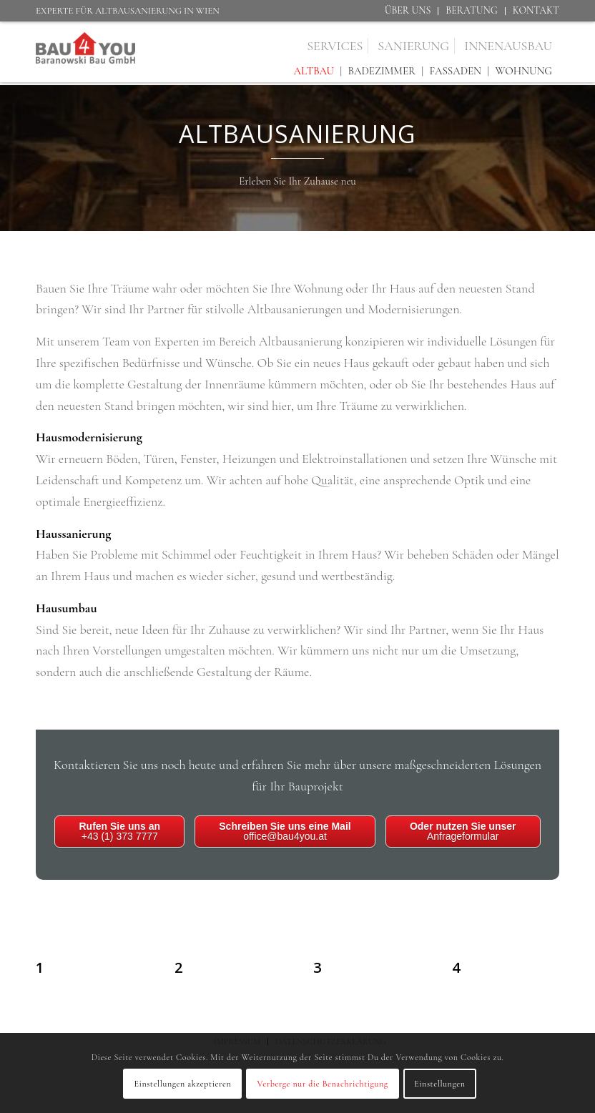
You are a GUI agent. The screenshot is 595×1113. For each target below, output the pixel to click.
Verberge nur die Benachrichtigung (322, 1084)
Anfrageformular (463, 831)
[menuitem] (408, 11)
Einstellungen (439, 1084)
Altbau (314, 70)
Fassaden (455, 70)
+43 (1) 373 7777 (119, 831)
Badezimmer (381, 70)
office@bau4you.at (284, 831)
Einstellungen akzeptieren (182, 1084)
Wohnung (524, 70)
